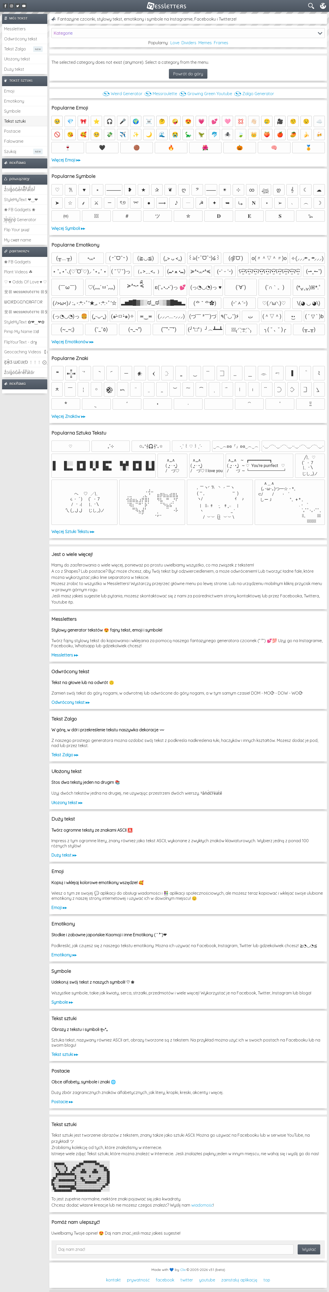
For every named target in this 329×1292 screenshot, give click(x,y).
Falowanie (13, 141)
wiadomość (202, 1205)
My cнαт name (17, 240)
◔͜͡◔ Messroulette (160, 93)
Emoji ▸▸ (59, 907)
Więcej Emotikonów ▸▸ (72, 341)
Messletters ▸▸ (64, 655)
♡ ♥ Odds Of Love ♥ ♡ (25, 281)
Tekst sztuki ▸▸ (64, 1054)
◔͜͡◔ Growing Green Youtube (205, 93)
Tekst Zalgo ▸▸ (64, 754)
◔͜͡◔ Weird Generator (122, 93)
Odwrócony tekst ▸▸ (70, 702)
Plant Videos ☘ (18, 271)
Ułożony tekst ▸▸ (67, 802)
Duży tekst (14, 69)
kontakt (113, 1279)
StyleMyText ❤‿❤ (21, 199)
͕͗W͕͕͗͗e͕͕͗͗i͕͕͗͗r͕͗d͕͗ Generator (20, 219)
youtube (207, 1279)
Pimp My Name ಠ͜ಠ (21, 331)
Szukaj (10, 151)
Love (174, 42)
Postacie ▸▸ (62, 1101)
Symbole (12, 111)
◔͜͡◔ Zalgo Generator (254, 93)
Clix (183, 1270)
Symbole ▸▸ (62, 1002)
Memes (205, 42)
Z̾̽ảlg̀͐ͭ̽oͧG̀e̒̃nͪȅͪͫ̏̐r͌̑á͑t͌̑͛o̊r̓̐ (19, 189)
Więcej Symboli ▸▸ (68, 228)
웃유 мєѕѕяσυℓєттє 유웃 (25, 291)
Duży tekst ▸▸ (64, 855)
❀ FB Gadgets (17, 261)
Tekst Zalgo (15, 48)
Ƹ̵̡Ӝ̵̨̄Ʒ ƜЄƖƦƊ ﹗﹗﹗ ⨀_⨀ (25, 362)
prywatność (138, 1279)
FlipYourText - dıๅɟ (20, 342)
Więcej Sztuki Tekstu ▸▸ (72, 531)
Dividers (188, 42)
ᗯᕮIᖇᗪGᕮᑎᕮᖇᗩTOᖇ (23, 301)
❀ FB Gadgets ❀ (19, 209)
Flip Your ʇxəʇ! (16, 229)
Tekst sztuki (15, 121)
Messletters (15, 28)
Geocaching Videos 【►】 (25, 351)
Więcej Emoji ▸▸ (65, 160)
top (266, 1279)
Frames (221, 42)
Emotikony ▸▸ (64, 954)
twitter (186, 1279)
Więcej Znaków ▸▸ (68, 416)
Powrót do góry (188, 73)
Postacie (12, 131)
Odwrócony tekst (20, 38)
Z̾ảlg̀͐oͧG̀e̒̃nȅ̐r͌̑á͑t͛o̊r (19, 372)
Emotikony (14, 101)
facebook (165, 1279)
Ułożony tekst (17, 58)
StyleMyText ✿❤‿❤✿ (24, 322)
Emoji (9, 91)
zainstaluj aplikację (239, 1279)
